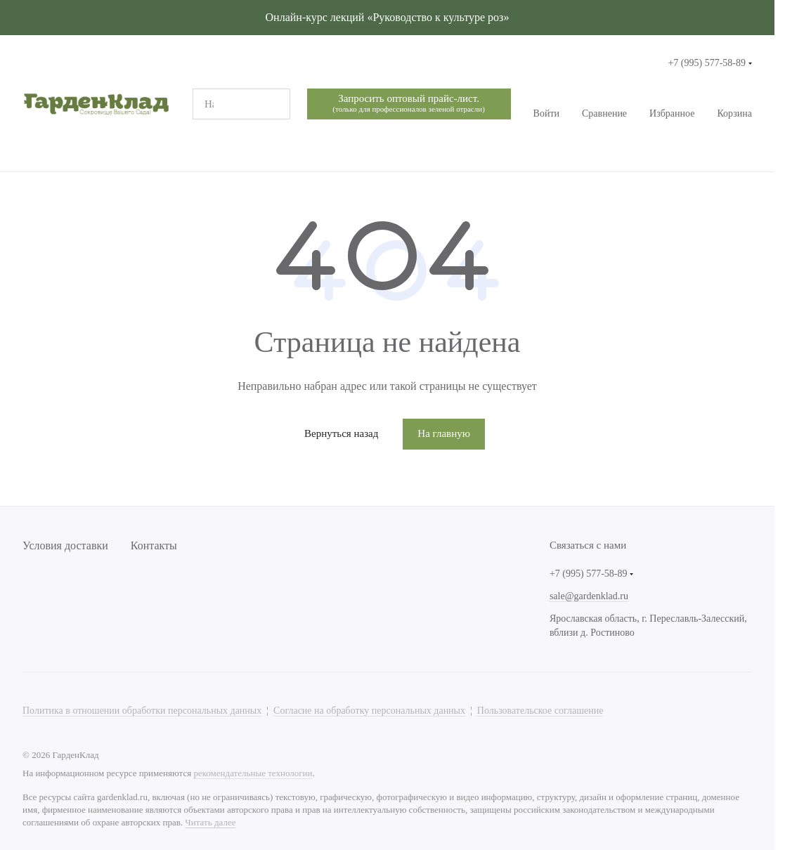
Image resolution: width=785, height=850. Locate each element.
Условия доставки (65, 545)
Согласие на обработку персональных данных (369, 710)
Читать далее (210, 822)
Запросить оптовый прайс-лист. (408, 104)
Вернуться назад (341, 433)
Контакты (154, 545)
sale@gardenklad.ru (589, 596)
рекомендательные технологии (252, 773)
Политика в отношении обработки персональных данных (141, 710)
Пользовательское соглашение (540, 710)
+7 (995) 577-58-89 (707, 63)
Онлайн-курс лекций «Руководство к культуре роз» (388, 17)
